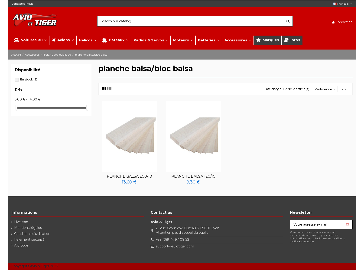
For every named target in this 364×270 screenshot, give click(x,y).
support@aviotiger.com (175, 246)
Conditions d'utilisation (32, 234)
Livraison (21, 222)
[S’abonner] (347, 224)
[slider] (16, 108)
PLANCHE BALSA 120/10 (193, 176)
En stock (28, 79)
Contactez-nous (22, 3)
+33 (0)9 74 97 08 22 (172, 240)
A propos (21, 245)
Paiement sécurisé (29, 240)
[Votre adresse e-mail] (316, 224)
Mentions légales (28, 228)
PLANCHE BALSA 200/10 (129, 176)
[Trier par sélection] (324, 89)
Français (343, 3)
